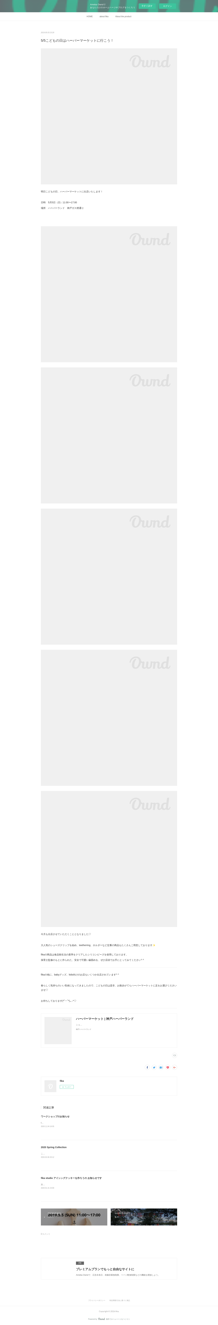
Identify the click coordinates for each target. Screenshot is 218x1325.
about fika (104, 16)
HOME (90, 16)
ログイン (167, 6)
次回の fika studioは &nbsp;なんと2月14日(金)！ (63, 1184)
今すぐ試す (147, 6)
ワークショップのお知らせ (55, 1116)
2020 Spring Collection (54, 1147)
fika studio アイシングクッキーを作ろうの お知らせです (71, 1178)
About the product (123, 16)
